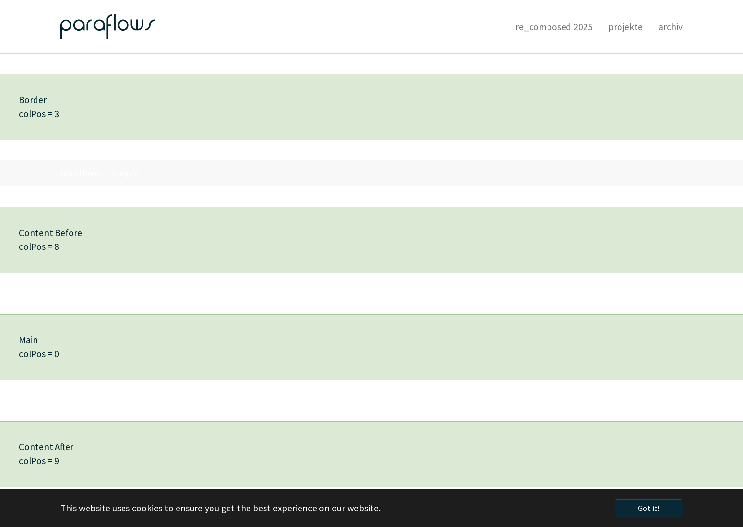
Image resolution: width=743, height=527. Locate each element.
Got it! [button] (648, 508)
